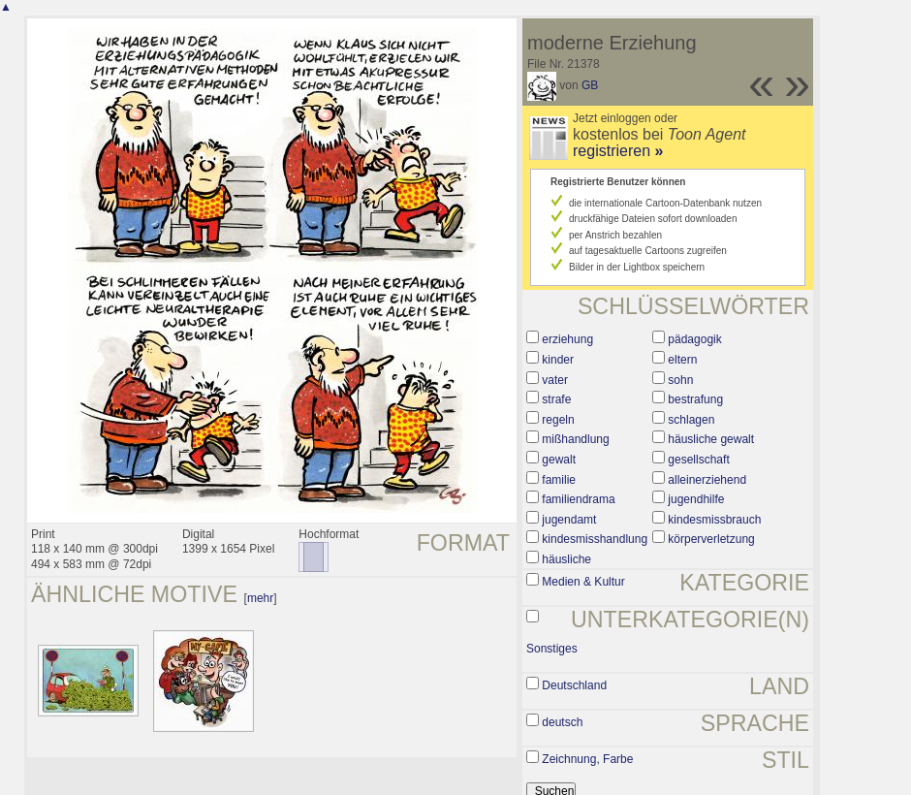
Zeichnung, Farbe (587, 759)
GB (589, 85)
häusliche (566, 559)
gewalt (559, 459)
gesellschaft (698, 459)
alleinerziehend (707, 480)
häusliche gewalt (711, 439)
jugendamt (569, 519)
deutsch (562, 722)
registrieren (618, 151)
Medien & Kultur (583, 581)
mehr (260, 598)
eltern (682, 359)
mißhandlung (575, 439)
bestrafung (695, 399)
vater (555, 380)
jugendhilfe (696, 499)
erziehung (567, 339)
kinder (558, 359)
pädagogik (694, 339)
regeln (558, 420)
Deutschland (574, 685)
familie (559, 480)
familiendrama (578, 499)
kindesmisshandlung (594, 539)
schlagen (691, 420)
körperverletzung (711, 539)
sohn (680, 380)
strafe (556, 399)
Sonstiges (552, 648)
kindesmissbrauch (714, 519)
